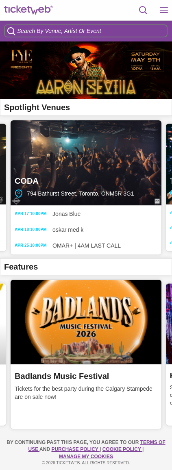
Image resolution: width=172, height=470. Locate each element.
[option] (86, 70)
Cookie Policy (122, 449)
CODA (86, 162)
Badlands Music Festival (62, 376)
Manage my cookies (86, 456)
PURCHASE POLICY (75, 449)
